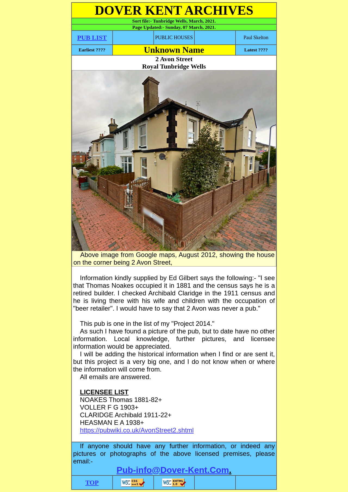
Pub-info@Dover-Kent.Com (173, 470)
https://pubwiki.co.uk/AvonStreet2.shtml (137, 430)
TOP (92, 482)
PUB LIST (92, 37)
